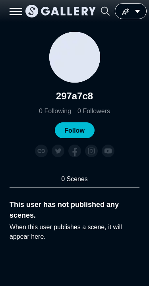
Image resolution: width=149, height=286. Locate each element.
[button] (105, 11)
